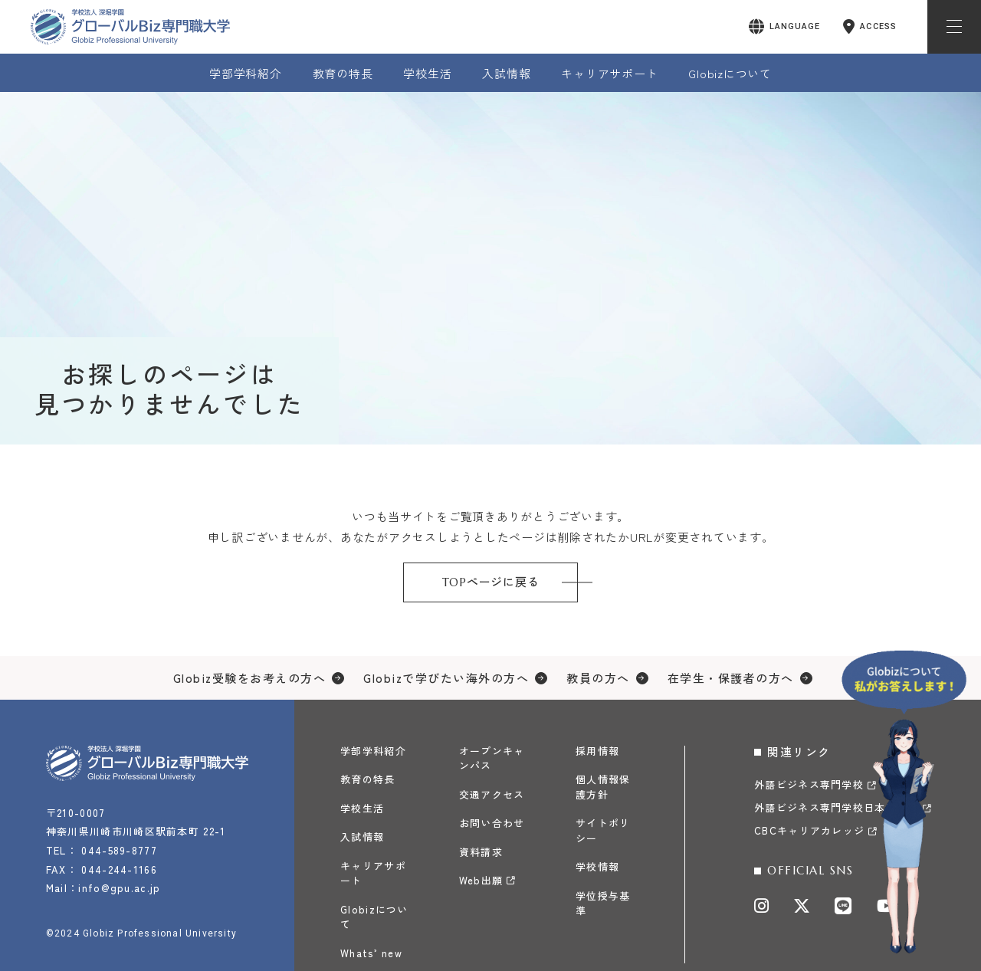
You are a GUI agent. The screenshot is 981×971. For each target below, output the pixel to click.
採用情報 (597, 750)
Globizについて (730, 73)
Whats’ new (371, 953)
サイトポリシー (603, 830)
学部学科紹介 (245, 73)
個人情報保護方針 (603, 787)
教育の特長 (343, 73)
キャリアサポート (609, 73)
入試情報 (506, 73)
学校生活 (427, 73)
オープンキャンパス (492, 758)
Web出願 (481, 880)
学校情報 (597, 866)
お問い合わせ (492, 822)
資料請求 (481, 852)
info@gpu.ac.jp (120, 888)
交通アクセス (492, 794)
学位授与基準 (603, 903)
